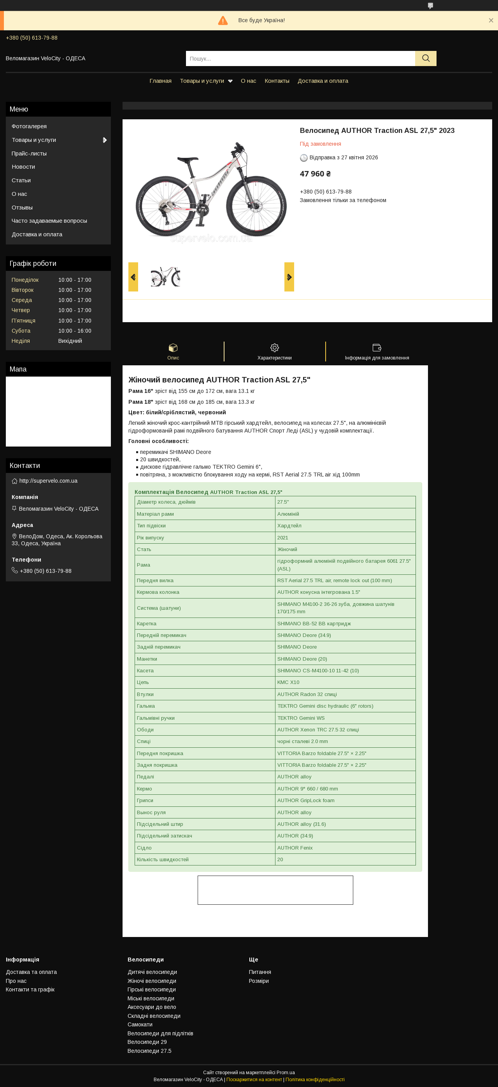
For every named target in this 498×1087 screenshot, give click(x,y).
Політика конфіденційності (315, 1079)
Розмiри (259, 981)
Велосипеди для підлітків (160, 1033)
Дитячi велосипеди (152, 972)
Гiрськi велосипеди (152, 989)
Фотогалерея (29, 126)
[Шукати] (426, 58)
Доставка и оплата (323, 80)
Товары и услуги (202, 80)
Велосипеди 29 (147, 1042)
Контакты (277, 80)
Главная (160, 80)
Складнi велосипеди (154, 1016)
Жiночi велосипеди (152, 981)
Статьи (21, 180)
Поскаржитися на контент (254, 1079)
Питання (260, 972)
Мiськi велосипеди (151, 998)
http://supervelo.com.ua (48, 481)
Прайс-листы (29, 153)
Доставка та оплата (31, 972)
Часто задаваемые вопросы (49, 220)
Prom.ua (286, 1072)
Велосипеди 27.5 (150, 1051)
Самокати (140, 1024)
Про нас (16, 981)
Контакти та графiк (30, 989)
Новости (23, 166)
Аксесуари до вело (152, 1007)
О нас (248, 80)
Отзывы (22, 207)
